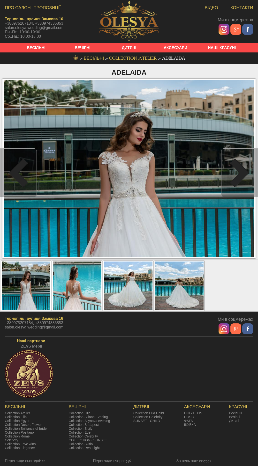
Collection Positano (19, 432)
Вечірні (234, 417)
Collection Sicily (80, 428)
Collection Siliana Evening (88, 417)
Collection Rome (17, 436)
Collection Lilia (16, 417)
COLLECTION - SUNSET (88, 440)
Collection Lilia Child (148, 413)
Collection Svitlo (81, 444)
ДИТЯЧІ (129, 48)
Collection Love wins (20, 444)
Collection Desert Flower (23, 425)
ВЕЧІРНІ (83, 48)
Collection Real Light (84, 448)
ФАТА (188, 421)
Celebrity (11, 440)
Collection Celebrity (83, 436)
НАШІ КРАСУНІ (222, 48)
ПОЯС (189, 417)
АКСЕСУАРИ (175, 48)
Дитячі (234, 421)
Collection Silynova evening (89, 421)
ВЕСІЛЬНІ (36, 48)
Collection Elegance (20, 448)
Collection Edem (81, 432)
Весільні (235, 413)
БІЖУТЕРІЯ (193, 413)
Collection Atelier (133, 58)
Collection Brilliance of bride (26, 428)
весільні (94, 58)
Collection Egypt (17, 421)
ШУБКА (190, 425)
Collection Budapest (84, 425)
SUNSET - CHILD (146, 421)
